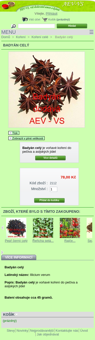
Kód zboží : (39, 183)
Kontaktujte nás (67, 330)
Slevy (11, 330)
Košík (52, 19)
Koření (21, 37)
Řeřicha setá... (43, 241)
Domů (5, 37)
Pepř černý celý (16, 241)
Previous (2, 227)
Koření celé (39, 37)
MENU (47, 32)
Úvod (84, 330)
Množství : (39, 189)
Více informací (18, 257)
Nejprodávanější (42, 330)
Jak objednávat (48, 334)
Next (2, 252)
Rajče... (69, 241)
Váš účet (34, 19)
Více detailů (50, 157)
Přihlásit (51, 13)
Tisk (15, 133)
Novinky (22, 330)
